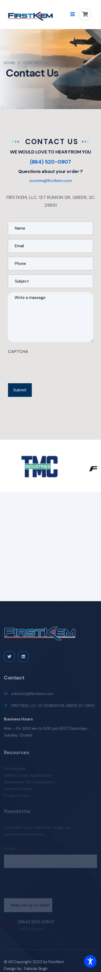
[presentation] (47, 367)
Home (10, 63)
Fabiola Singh (36, 968)
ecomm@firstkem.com (50, 180)
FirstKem (56, 961)
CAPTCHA (18, 351)
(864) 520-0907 (50, 161)
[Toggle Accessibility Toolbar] (90, 961)
